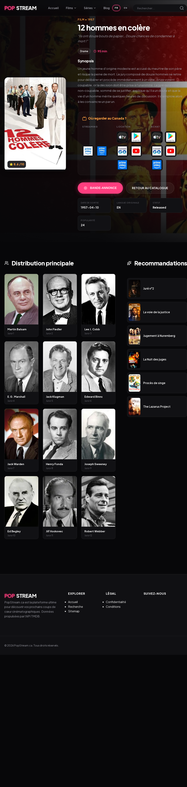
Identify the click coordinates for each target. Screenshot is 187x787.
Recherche (75, 613)
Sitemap (74, 617)
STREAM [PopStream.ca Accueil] (20, 8)
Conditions (113, 613)
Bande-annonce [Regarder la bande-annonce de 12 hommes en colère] (100, 188)
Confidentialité (116, 608)
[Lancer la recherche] (182, 8)
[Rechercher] (158, 8)
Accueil (53, 8)
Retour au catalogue (150, 188)
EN (125, 8)
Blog (106, 8)
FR (116, 8)
